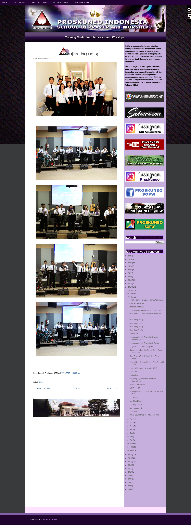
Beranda (78, 388)
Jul (131, 430)
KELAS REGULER (39, 3)
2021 (130, 273)
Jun (131, 433)
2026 (130, 256)
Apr (131, 440)
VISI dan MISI (19, 3)
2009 (130, 475)
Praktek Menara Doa (137, 385)
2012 (130, 465)
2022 (130, 270)
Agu (131, 426)
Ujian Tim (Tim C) (136, 323)
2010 (130, 472)
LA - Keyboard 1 (135, 408)
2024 (130, 263)
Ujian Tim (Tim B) (136, 327)
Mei (131, 437)
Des (131, 293)
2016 (130, 290)
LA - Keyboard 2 (135, 405)
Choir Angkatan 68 (136, 303)
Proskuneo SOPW (50, 519)
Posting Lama (112, 388)
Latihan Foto (134, 334)
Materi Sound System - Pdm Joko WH (144, 415)
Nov (131, 297)
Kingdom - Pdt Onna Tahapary (141, 347)
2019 (130, 280)
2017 (130, 287)
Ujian (40, 382)
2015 (130, 455)
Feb (131, 447)
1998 (130, 489)
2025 (130, 259)
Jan (131, 450)
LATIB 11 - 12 (134, 388)
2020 (130, 277)
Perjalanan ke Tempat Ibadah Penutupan (145, 310)
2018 (130, 284)
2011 (130, 469)
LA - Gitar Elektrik (136, 401)
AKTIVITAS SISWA (60, 3)
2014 (130, 458)
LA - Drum (133, 411)
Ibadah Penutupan (136, 307)
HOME (4, 3)
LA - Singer (133, 398)
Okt (131, 419)
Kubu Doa (133, 372)
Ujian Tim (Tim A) (136, 330)
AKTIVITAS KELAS (82, 3)
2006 (130, 479)
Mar (131, 443)
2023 (130, 266)
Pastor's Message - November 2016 (143, 368)
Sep (131, 423)
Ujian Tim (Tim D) (136, 320)
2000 (130, 486)
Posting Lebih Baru (43, 388)
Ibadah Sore (134, 375)
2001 (130, 482)
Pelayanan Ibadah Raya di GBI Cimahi (144, 343)
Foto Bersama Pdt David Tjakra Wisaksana (146, 300)
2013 (130, 462)
